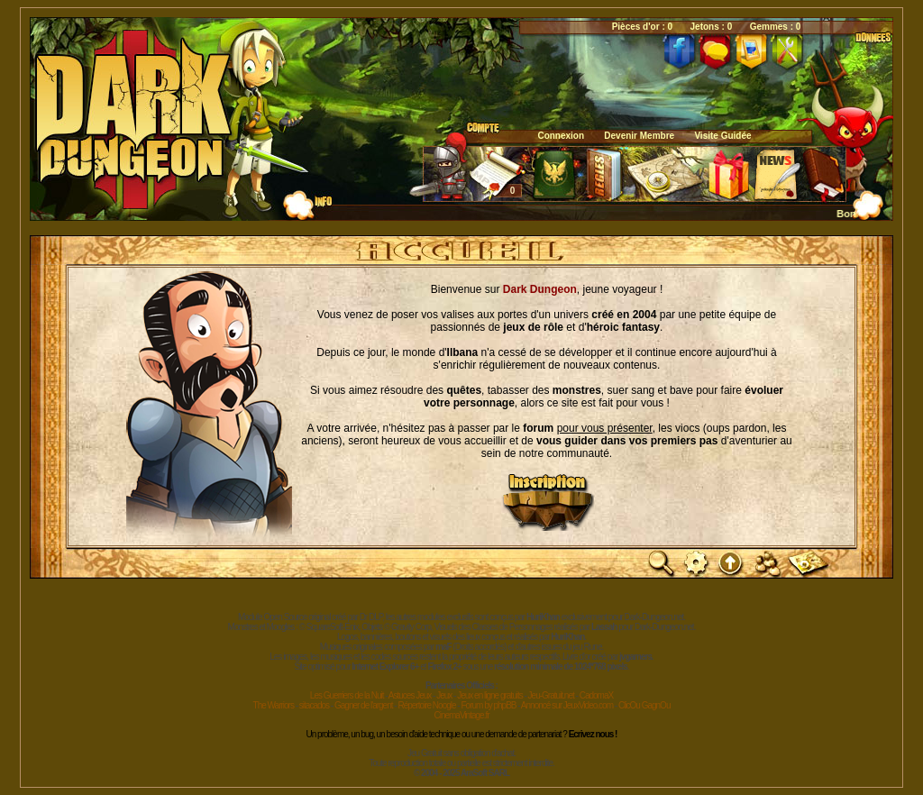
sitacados (314, 705)
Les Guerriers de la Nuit (347, 695)
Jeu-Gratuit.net (551, 695)
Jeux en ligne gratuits (490, 695)
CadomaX (596, 695)
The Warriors (273, 705)
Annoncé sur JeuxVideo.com (567, 705)
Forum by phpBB (488, 705)
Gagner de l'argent (363, 705)
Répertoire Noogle (426, 705)
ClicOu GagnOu (644, 705)
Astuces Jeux (409, 695)
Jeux (444, 695)
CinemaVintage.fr (461, 715)
